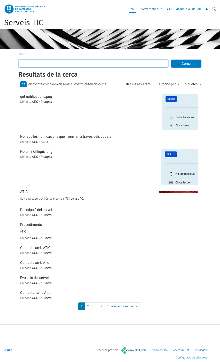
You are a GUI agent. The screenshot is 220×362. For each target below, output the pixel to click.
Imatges (46, 102)
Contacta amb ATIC (35, 248)
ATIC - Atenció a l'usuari (183, 9)
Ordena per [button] (167, 84)
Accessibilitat (181, 350)
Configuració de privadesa (191, 357)
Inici (133, 9)
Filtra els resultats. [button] (137, 84)
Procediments (31, 225)
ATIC (35, 102)
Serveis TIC (23, 22)
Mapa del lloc (160, 350)
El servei (46, 215)
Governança (149, 9)
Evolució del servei (34, 278)
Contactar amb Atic (35, 293)
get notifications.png (36, 96)
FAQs (44, 142)
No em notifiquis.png (36, 151)
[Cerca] (214, 9)
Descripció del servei (36, 210)
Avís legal (200, 350)
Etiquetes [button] (190, 84)
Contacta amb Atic (34, 263)
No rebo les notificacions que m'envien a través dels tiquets (65, 136)
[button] (162, 9)
